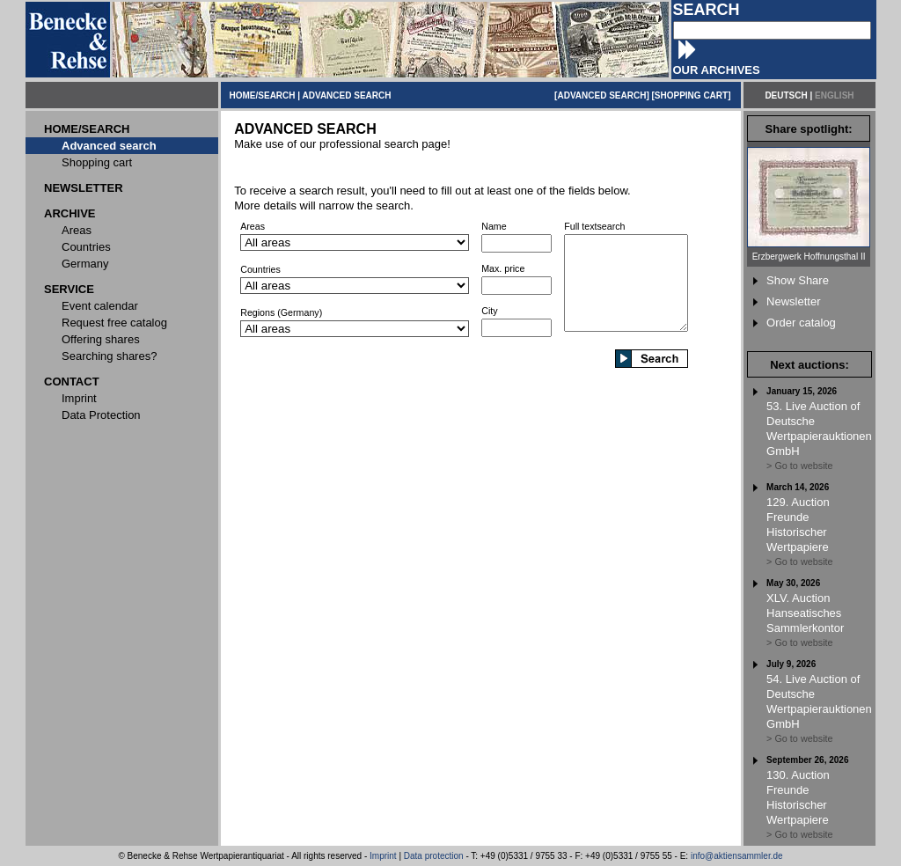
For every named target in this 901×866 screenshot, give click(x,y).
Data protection (434, 856)
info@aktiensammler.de (737, 856)
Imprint (383, 856)
